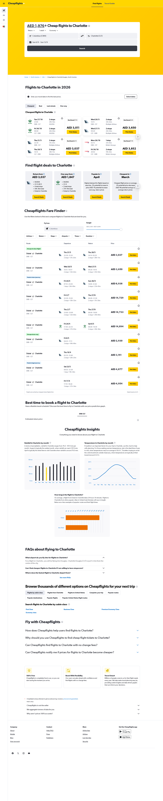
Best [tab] (43, 106)
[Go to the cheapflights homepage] (16, 3)
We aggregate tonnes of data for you (86, 692)
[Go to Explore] (4, 20)
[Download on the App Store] (131, 720)
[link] (42, 197)
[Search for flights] (4, 10)
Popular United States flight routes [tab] (78, 581)
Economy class (34, 595)
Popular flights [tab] (55, 581)
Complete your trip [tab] (100, 575)
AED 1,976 (39, 26)
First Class (32, 592)
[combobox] (34, 30)
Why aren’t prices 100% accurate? (86, 696)
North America (38, 77)
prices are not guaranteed (74, 682)
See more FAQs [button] (68, 560)
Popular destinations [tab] (38, 581)
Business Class (72, 592)
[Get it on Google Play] (131, 714)
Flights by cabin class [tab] (38, 575)
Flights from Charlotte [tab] (58, 575)
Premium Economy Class (113, 592)
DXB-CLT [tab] (85, 396)
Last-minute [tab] (54, 106)
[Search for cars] (4, 15)
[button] (3, 3)
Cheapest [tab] (34, 106)
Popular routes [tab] (116, 575)
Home (29, 77)
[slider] (124, 229)
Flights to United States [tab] (79, 575)
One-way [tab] (67, 106)
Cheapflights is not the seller (86, 688)
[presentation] (92, 26)
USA (46, 77)
